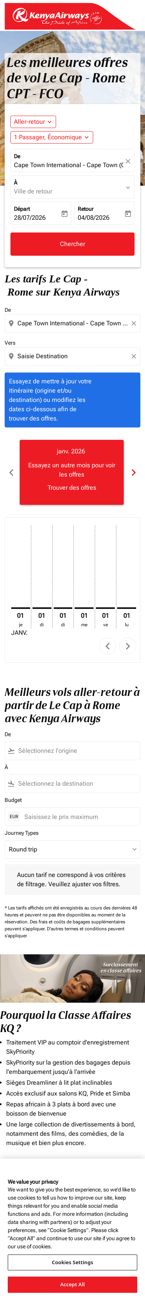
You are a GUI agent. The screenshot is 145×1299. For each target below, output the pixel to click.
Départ (22, 209)
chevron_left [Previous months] (11, 472)
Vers (10, 343)
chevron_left (107, 646)
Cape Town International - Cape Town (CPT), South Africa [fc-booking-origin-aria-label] (68, 165)
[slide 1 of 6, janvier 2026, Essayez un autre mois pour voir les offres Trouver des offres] (72, 472)
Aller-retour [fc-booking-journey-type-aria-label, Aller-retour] (29, 121)
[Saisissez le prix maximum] (78, 816)
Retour (86, 209)
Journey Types (22, 833)
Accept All (72, 1284)
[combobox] (73, 323)
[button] (51, 137)
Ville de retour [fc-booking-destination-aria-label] (33, 191)
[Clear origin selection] (135, 323)
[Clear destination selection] (135, 356)
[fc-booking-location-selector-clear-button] (129, 161)
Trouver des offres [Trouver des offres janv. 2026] (72, 487)
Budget (13, 800)
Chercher (72, 244)
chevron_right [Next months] (133, 472)
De (17, 156)
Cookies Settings (72, 1262)
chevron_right (128, 646)
